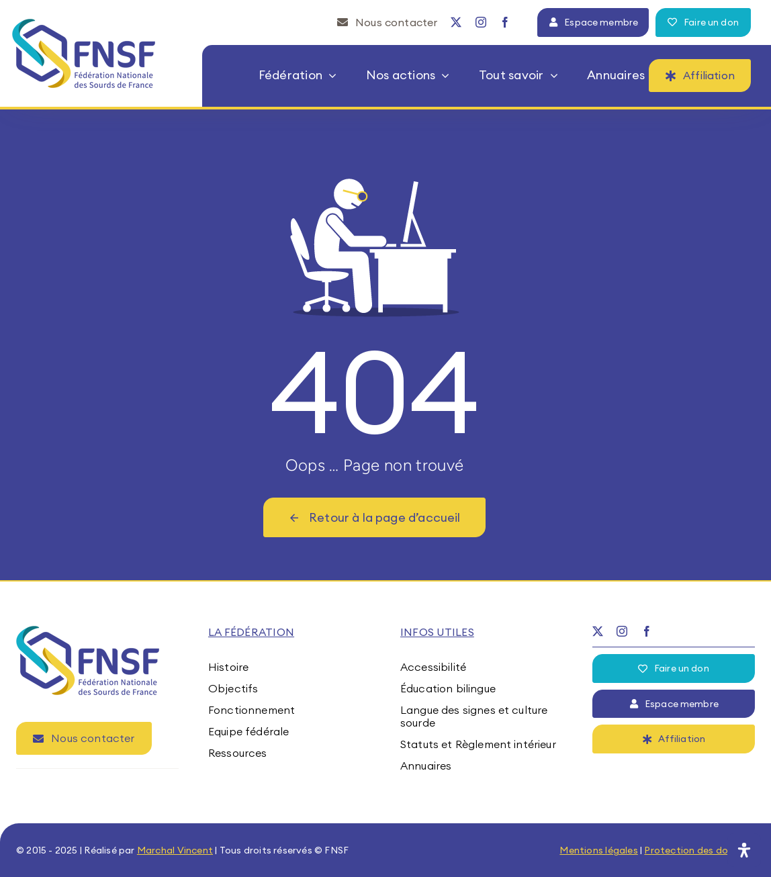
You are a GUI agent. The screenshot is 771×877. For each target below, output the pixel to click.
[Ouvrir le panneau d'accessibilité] (744, 850)
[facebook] (505, 22)
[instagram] (480, 22)
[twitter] (456, 22)
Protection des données (699, 850)
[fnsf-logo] (84, 24)
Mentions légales (598, 850)
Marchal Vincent (175, 850)
